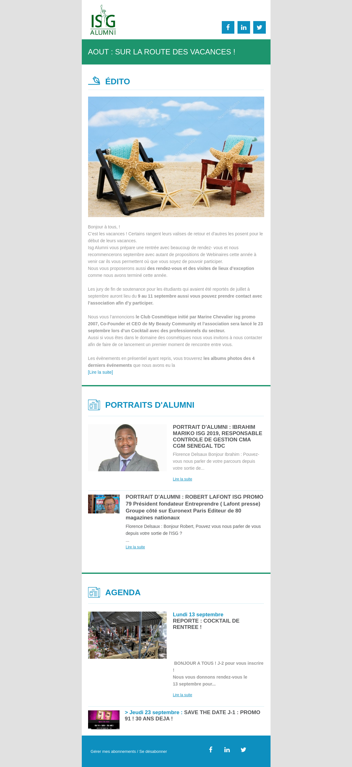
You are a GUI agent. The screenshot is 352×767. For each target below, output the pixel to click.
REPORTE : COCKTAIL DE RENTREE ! (206, 621)
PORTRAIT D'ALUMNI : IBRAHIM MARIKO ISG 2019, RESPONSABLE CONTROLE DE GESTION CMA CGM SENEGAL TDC (217, 436)
